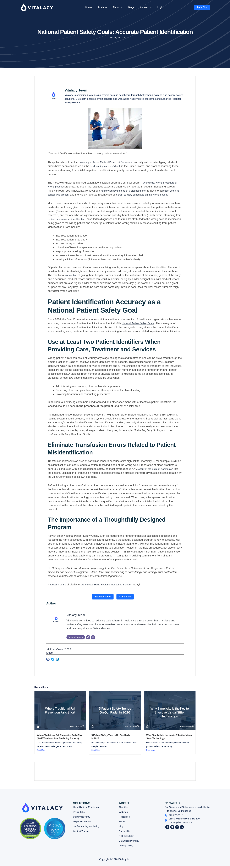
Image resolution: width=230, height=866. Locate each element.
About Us (117, 7)
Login (160, 7)
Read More (41, 750)
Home (88, 7)
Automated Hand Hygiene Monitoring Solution (109, 584)
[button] (48, 659)
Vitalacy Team (76, 614)
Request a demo (57, 584)
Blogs (131, 7)
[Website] (88, 637)
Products (102, 7)
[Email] (93, 637)
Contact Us (146, 7)
